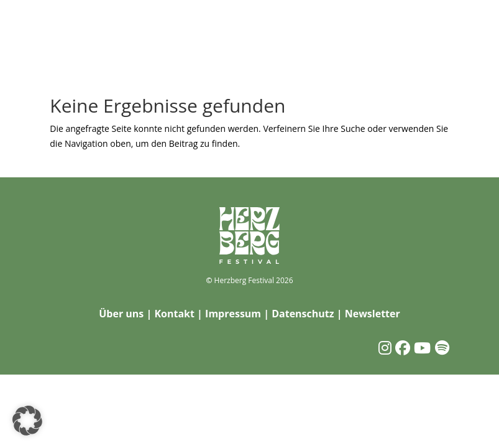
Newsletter (372, 313)
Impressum (233, 313)
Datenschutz (303, 313)
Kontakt (174, 313)
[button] (27, 420)
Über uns (121, 313)
